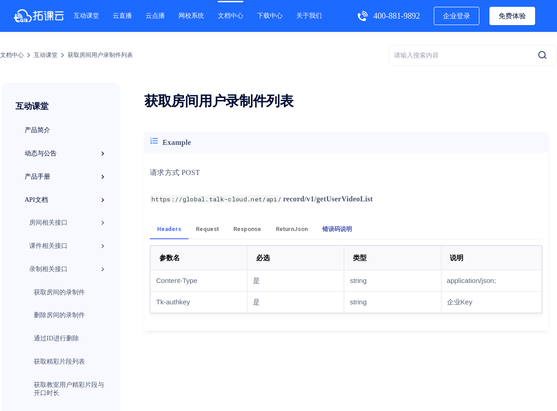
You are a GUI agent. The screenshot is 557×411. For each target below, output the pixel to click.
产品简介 (37, 130)
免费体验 (512, 16)
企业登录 (456, 16)
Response (247, 229)
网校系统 (191, 15)
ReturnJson (292, 229)
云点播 (155, 15)
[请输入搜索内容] (473, 55)
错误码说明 (337, 229)
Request (207, 229)
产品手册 (66, 177)
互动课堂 (86, 15)
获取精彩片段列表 (59, 361)
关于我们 (309, 15)
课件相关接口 (68, 246)
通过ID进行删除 (56, 338)
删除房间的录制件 (59, 315)
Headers (169, 229)
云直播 (122, 15)
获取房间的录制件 (59, 292)
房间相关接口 (68, 223)
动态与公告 (66, 153)
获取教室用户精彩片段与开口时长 (69, 388)
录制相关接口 (68, 269)
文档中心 (230, 15)
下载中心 (270, 15)
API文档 (66, 200)
